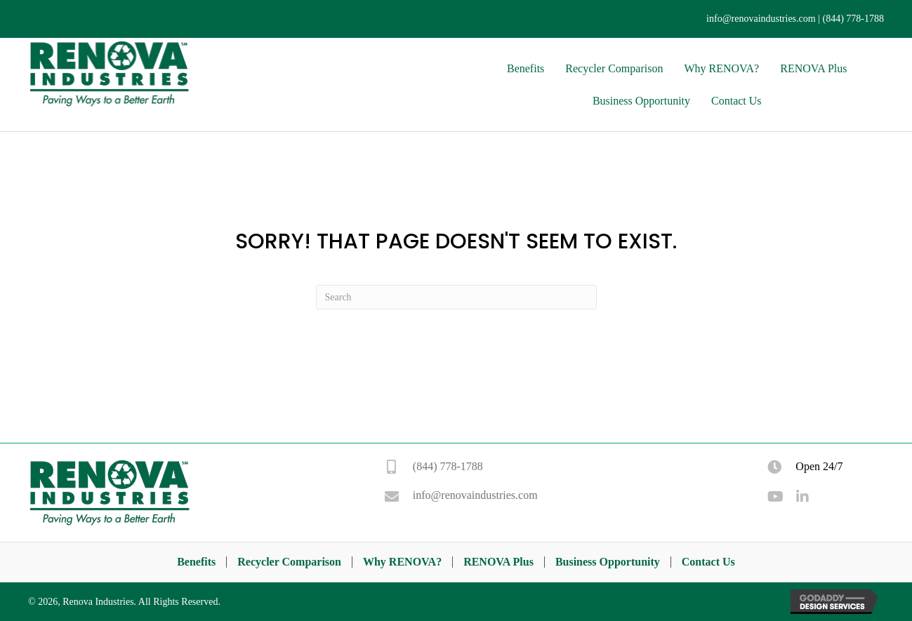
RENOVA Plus (498, 562)
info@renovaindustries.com (761, 18)
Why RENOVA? (402, 562)
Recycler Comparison (289, 562)
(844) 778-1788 (854, 18)
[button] (774, 497)
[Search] (456, 297)
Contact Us (708, 562)
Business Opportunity (607, 562)
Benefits (196, 562)
